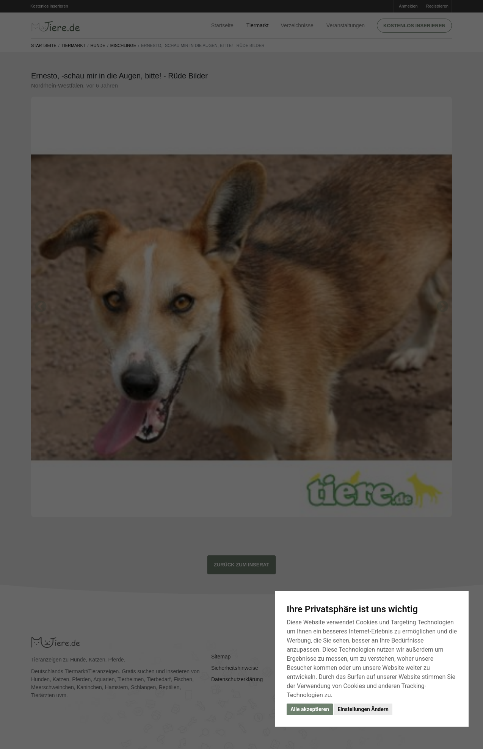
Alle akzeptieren (309, 709)
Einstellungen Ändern (362, 709)
